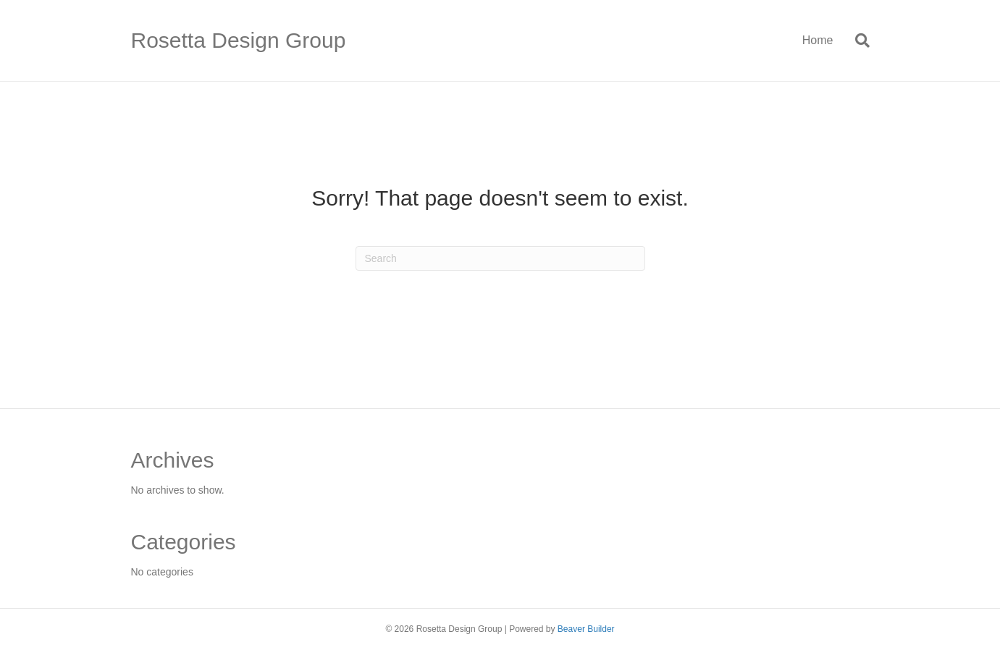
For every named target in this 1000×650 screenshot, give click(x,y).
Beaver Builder (586, 629)
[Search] (857, 40)
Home (817, 40)
